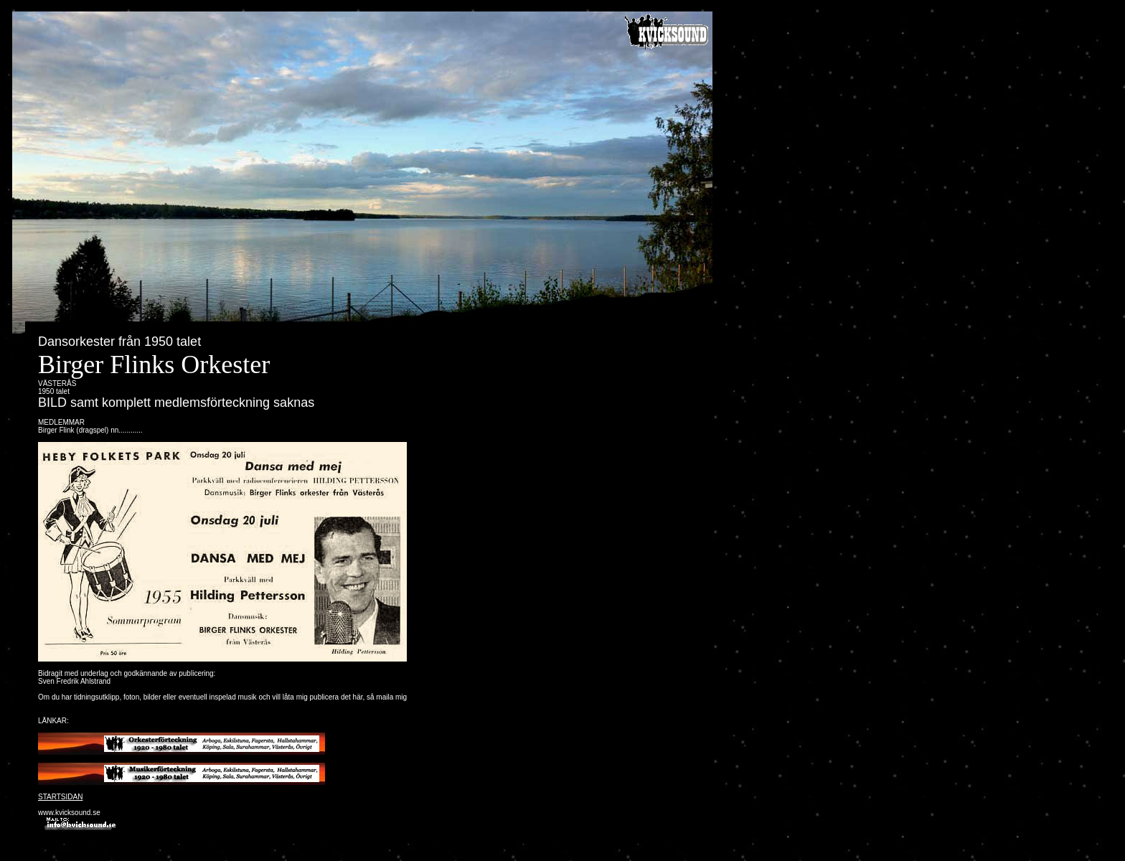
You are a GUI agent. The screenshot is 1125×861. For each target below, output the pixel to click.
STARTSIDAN (60, 797)
